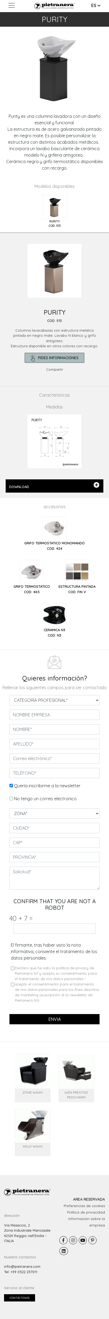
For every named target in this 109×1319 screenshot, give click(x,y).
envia (54, 1019)
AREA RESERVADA (89, 1199)
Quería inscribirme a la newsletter (47, 785)
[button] (8, 69)
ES (96, 5)
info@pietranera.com (22, 1266)
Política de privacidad (86, 1212)
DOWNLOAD (54, 485)
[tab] (54, 211)
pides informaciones (54, 358)
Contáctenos (19, 1298)
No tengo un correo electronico (45, 798)
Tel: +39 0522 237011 (20, 1272)
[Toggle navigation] (11, 5)
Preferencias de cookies (84, 1206)
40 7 (21, 918)
